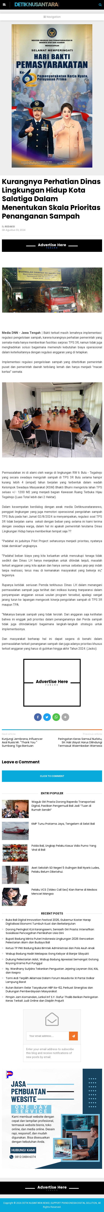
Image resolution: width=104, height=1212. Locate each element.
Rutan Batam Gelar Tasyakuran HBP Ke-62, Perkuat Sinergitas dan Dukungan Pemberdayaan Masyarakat (49, 989)
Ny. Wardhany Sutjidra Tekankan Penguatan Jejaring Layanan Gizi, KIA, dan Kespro (52, 970)
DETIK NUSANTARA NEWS (43, 4)
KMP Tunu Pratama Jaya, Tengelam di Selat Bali (63, 824)
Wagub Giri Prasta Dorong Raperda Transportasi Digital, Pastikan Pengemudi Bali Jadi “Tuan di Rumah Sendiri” (63, 806)
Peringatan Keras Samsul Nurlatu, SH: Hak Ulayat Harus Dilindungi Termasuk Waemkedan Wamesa (80, 742)
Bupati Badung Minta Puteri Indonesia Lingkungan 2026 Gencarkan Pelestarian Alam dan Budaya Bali (50, 940)
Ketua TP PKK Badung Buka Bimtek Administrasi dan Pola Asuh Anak (50, 948)
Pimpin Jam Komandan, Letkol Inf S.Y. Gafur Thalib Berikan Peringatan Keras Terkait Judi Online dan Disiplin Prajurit (52, 999)
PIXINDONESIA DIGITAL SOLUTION (79, 1203)
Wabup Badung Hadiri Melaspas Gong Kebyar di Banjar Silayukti (47, 954)
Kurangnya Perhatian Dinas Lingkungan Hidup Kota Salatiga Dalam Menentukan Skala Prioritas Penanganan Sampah (51, 199)
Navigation (52, 17)
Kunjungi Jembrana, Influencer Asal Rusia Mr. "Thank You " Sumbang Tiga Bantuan (22, 742)
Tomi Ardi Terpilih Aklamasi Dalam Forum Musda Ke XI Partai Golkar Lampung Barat (50, 980)
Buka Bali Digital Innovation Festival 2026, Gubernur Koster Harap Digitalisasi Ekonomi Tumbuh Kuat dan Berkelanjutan (48, 922)
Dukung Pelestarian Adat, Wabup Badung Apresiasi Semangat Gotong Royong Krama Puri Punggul (52, 961)
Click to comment (52, 776)
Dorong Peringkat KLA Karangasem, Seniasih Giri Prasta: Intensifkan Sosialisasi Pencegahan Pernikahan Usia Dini (50, 931)
